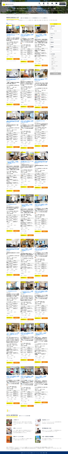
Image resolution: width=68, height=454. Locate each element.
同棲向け (53, 58)
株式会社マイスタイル (12, 106)
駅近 (52, 64)
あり (52, 35)
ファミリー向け (54, 57)
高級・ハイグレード (54, 61)
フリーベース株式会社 (40, 67)
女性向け (53, 55)
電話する (17, 58)
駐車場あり (53, 68)
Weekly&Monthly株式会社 (12, 60)
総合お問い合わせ (62, 4)
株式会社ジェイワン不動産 (26, 108)
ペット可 (53, 60)
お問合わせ (10, 58)
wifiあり (53, 67)
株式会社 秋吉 (25, 63)
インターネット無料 (55, 65)
